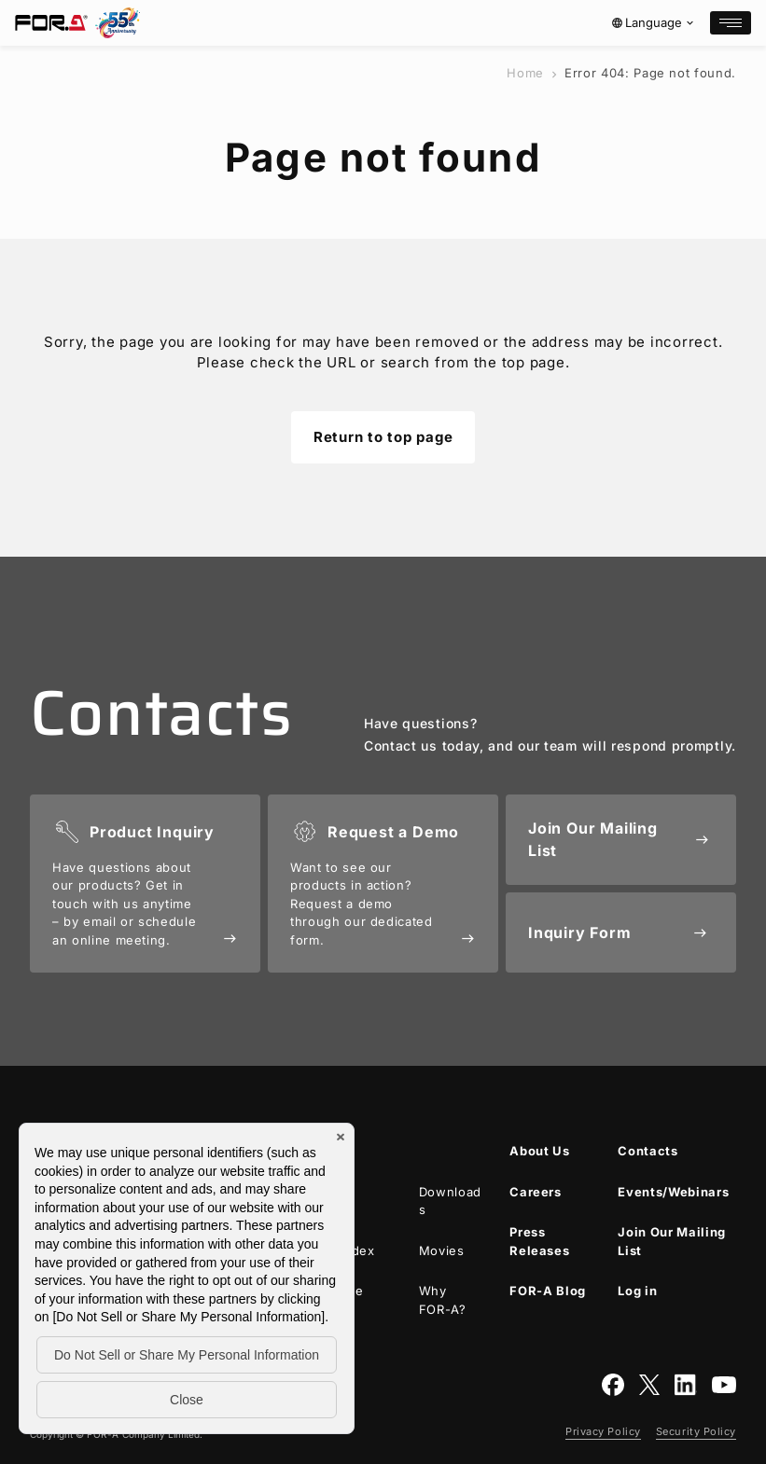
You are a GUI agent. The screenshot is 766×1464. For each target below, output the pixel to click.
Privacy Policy (603, 1431)
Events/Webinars (673, 1191)
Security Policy (696, 1431)
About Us (539, 1150)
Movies (442, 1250)
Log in (637, 1290)
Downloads (450, 1201)
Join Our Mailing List (671, 1241)
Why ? (443, 1300)
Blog (547, 1291)
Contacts (647, 1150)
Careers (535, 1191)
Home (525, 72)
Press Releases (539, 1241)
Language (653, 22)
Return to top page (383, 437)
